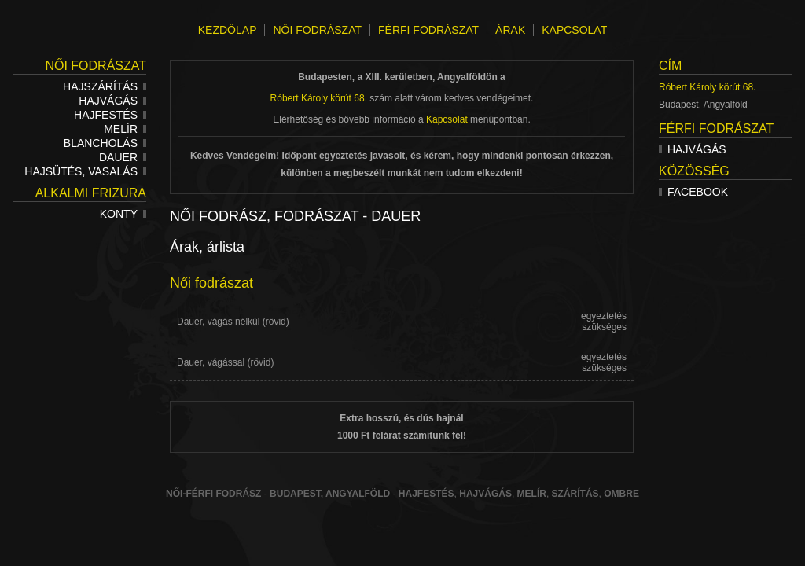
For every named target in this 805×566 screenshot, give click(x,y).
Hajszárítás (104, 86)
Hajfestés (110, 114)
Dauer (122, 157)
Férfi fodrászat (716, 128)
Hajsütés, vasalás (85, 171)
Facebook (693, 192)
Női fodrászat (95, 65)
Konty (123, 214)
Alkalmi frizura (90, 193)
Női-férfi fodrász (213, 493)
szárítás (575, 493)
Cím (670, 65)
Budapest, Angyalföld (330, 493)
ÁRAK (510, 30)
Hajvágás (112, 100)
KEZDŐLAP (227, 30)
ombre (621, 493)
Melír (125, 129)
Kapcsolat (447, 119)
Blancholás (105, 143)
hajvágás (485, 493)
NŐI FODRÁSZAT (317, 30)
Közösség (694, 171)
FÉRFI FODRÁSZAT (428, 30)
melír (531, 493)
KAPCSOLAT (574, 30)
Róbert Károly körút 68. (707, 87)
